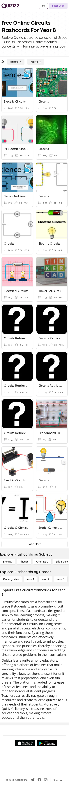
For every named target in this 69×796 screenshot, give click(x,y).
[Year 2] (45, 579)
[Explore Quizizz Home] (10, 5)
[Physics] (24, 562)
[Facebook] (39, 780)
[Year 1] (30, 579)
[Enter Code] (58, 6)
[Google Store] (47, 743)
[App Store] (25, 743)
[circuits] (15, 62)
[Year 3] (61, 579)
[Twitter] (33, 780)
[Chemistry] (42, 562)
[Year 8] (35, 62)
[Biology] (7, 562)
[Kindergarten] (11, 579)
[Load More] (34, 544)
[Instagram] (45, 780)
